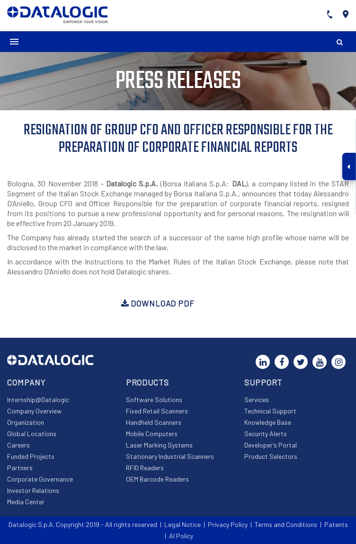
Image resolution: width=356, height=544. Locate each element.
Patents (336, 524)
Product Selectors (270, 456)
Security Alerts (265, 434)
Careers (18, 445)
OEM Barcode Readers (157, 479)
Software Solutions (154, 399)
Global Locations (31, 434)
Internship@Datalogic (38, 399)
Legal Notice (182, 524)
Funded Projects (30, 456)
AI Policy (181, 536)
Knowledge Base (267, 422)
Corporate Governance (40, 479)
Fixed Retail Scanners (157, 411)
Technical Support (270, 411)
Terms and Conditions (286, 524)
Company (26, 382)
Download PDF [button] (158, 303)
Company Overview (34, 411)
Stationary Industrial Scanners (170, 456)
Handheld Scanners (153, 422)
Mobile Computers (152, 434)
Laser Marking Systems (159, 445)
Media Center (25, 502)
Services (256, 399)
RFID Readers (145, 468)
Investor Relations (33, 490)
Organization (25, 422)
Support (263, 382)
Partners (20, 468)
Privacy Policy (228, 524)
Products (147, 382)
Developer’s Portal (270, 445)
